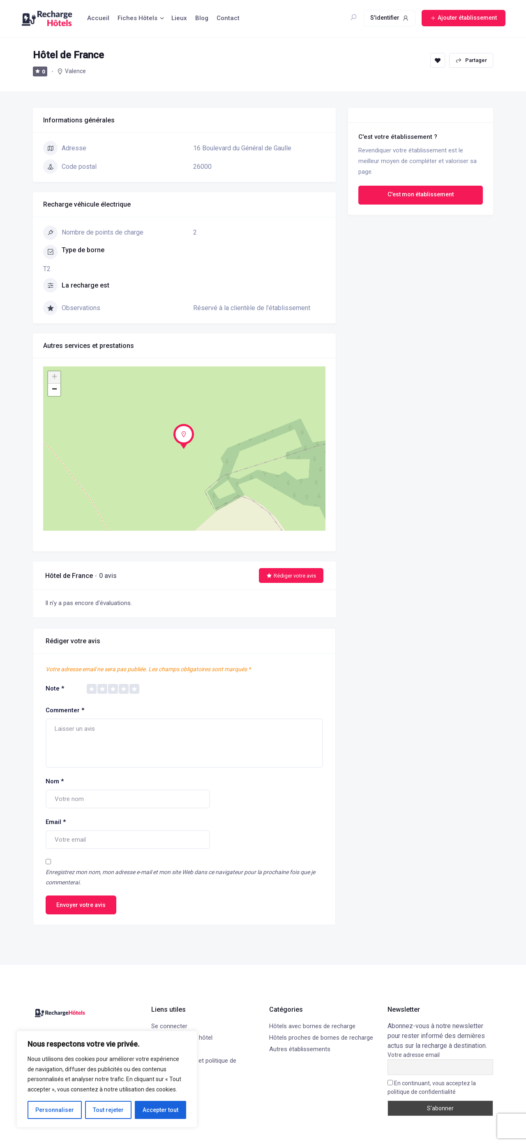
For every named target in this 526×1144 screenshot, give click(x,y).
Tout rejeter (108, 1110)
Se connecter (169, 1026)
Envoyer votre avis (81, 905)
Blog (201, 18)
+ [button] (54, 377)
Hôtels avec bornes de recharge (312, 1026)
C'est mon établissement (421, 194)
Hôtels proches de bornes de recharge (321, 1037)
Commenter (65, 710)
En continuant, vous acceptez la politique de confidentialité (432, 1087)
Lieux (179, 18)
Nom (55, 781)
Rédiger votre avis (291, 576)
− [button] (54, 390)
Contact (228, 18)
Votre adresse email (414, 1055)
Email (56, 822)
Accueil (98, 18)
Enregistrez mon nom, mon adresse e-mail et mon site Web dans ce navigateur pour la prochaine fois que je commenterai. (180, 877)
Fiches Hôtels (137, 18)
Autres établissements (299, 1049)
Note (55, 688)
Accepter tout (160, 1110)
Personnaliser (54, 1110)
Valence (75, 71)
